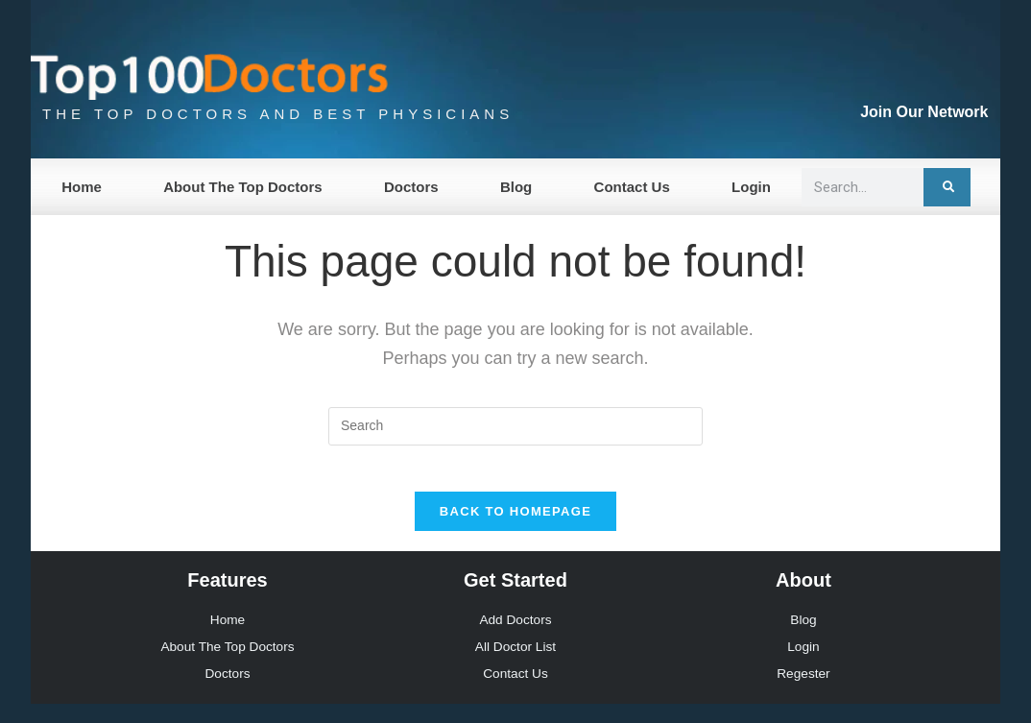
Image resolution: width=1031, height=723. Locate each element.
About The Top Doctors (243, 187)
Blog (516, 187)
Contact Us (632, 187)
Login (751, 187)
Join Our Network (924, 112)
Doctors (411, 187)
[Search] (947, 187)
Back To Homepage (515, 524)
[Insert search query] (515, 426)
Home (81, 187)
